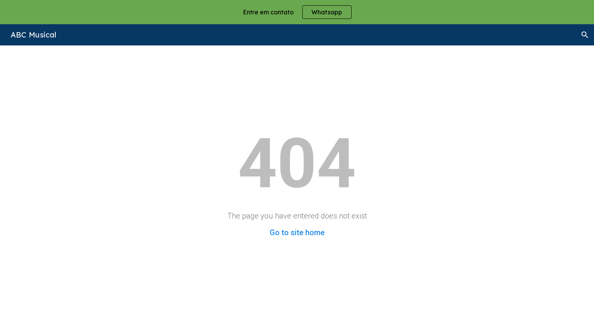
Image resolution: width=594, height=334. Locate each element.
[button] (585, 35)
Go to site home (297, 232)
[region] (297, 12)
